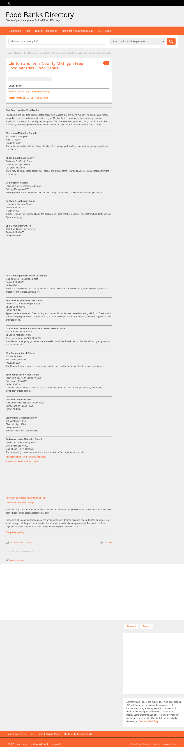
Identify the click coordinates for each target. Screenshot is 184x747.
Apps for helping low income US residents (26, 457)
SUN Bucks (104, 30)
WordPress (170, 744)
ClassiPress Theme (140, 744)
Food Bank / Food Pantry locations (22, 461)
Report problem (17, 561)
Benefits (22, 502)
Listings (30, 502)
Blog (28, 30)
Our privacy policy (15, 532)
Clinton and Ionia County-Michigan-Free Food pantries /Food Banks (45, 65)
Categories (15, 30)
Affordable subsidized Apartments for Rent (26, 498)
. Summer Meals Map (148, 721)
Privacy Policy (53, 734)
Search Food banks (46, 30)
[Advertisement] (59, 254)
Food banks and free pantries (37, 53)
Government (12, 502)
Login (173, 3)
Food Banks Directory (40, 14)
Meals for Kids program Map (77, 30)
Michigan (18, 53)
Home (9, 53)
